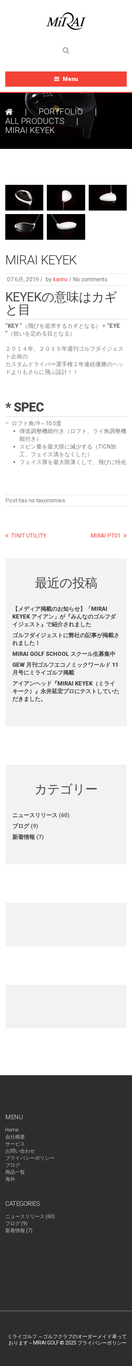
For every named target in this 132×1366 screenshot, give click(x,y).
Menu (70, 79)
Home (12, 1130)
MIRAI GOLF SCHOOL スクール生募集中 (63, 654)
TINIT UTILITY (28, 535)
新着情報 (23, 837)
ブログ (20, 826)
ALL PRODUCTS (34, 121)
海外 (10, 1179)
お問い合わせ (20, 1151)
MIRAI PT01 (105, 535)
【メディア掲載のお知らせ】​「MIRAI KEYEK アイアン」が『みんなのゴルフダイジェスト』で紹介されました (64, 617)
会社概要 (15, 1137)
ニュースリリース (34, 815)
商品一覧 (15, 1172)
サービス (15, 1144)
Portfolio (61, 112)
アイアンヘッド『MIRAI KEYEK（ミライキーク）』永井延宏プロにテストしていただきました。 (65, 691)
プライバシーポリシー (30, 1158)
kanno (60, 279)
